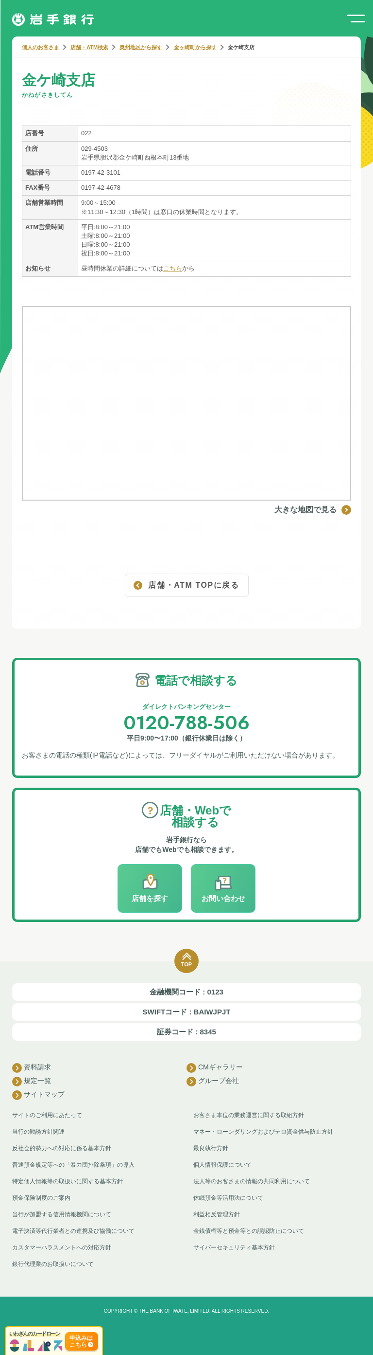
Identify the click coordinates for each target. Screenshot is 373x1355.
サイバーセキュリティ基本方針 (234, 1247)
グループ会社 (212, 1081)
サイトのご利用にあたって (47, 1115)
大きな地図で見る (312, 510)
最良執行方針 (210, 1148)
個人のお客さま (40, 47)
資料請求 (31, 1068)
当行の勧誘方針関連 (38, 1131)
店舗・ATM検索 (89, 47)
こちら (172, 268)
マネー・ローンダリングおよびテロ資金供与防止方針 (263, 1131)
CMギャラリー (214, 1068)
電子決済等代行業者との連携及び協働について (73, 1231)
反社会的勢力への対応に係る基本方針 (61, 1148)
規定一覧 (31, 1081)
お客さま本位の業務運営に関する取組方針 (248, 1115)
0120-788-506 (186, 723)
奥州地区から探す (140, 47)
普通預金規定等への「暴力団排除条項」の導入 (73, 1164)
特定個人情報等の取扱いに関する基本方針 (67, 1181)
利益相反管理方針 (216, 1214)
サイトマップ (38, 1095)
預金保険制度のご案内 (41, 1197)
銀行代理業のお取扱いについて (53, 1264)
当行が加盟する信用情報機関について (61, 1214)
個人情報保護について (222, 1164)
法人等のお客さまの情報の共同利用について (251, 1181)
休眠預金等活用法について (228, 1197)
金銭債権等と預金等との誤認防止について (248, 1231)
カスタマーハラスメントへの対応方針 (61, 1247)
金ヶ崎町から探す (195, 47)
